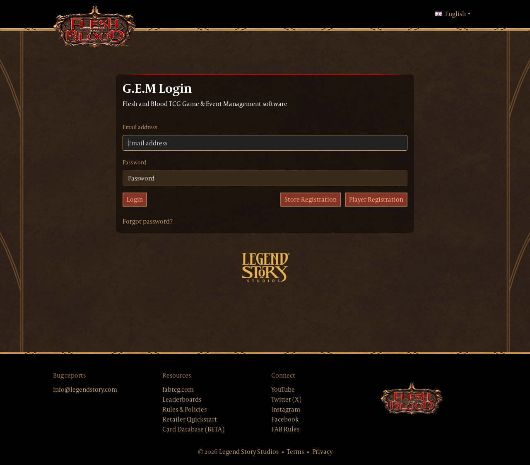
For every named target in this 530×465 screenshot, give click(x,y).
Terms (295, 451)
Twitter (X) (286, 399)
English (453, 13)
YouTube (283, 389)
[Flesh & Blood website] (412, 399)
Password (134, 162)
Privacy (322, 451)
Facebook (285, 419)
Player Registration (376, 199)
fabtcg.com (178, 389)
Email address (140, 127)
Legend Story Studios (249, 451)
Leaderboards (181, 399)
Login (135, 199)
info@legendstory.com (85, 389)
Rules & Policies (184, 409)
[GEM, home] (94, 27)
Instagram (285, 409)
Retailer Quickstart (189, 419)
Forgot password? (148, 221)
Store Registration (310, 199)
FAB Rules (285, 429)
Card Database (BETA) (193, 429)
